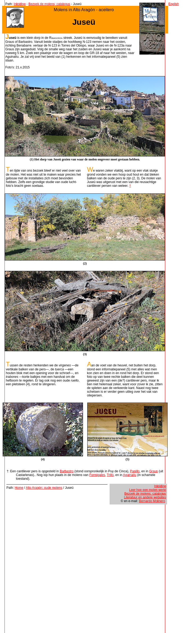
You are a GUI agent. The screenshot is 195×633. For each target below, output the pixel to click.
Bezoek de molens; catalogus (49, 4)
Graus (153, 471)
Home (19, 488)
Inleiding (20, 4)
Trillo (110, 475)
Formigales (97, 475)
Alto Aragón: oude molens (44, 488)
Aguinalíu (129, 475)
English (173, 4)
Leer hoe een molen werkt (147, 490)
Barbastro (66, 471)
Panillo (135, 471)
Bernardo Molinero (152, 501)
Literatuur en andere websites (145, 497)
